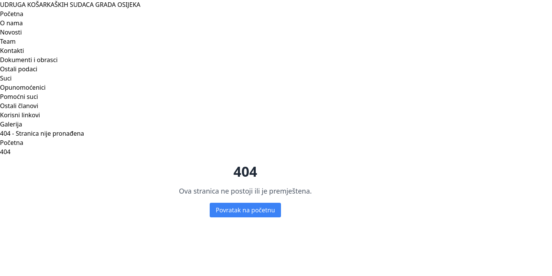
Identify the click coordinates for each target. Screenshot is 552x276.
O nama (11, 23)
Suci (6, 78)
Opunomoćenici (23, 87)
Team (8, 41)
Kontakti (12, 50)
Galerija (11, 124)
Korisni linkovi (20, 115)
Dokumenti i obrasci (29, 60)
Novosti (11, 32)
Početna (11, 14)
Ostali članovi (19, 106)
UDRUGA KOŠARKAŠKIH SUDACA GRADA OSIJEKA (70, 4)
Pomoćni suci (19, 96)
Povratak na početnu (245, 210)
